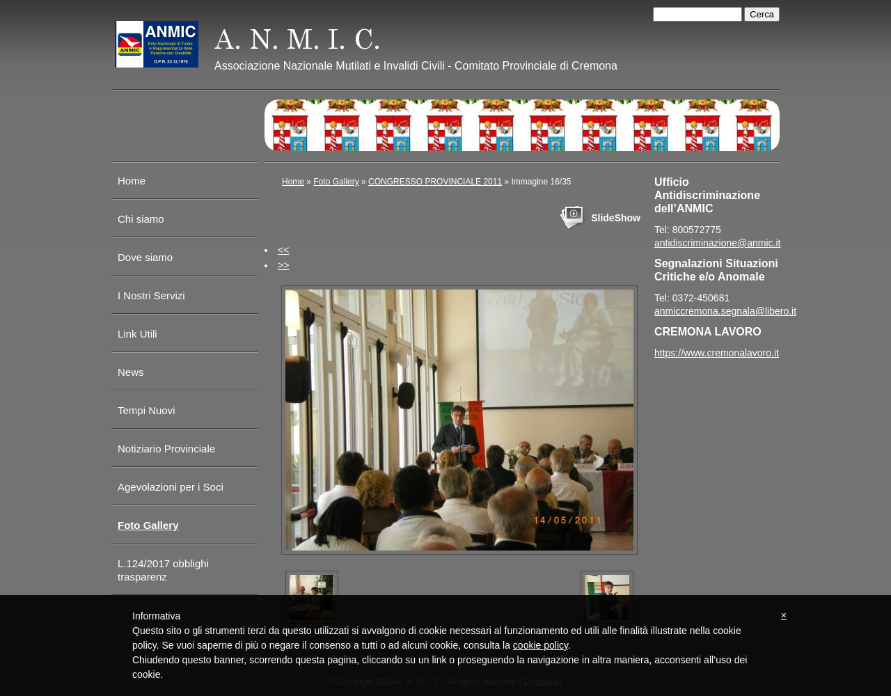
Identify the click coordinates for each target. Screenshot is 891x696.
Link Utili (137, 334)
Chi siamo (141, 219)
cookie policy (540, 645)
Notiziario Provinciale (166, 448)
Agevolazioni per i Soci (170, 487)
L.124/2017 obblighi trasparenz (163, 570)
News (131, 372)
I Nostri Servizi (151, 295)
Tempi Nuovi (146, 410)
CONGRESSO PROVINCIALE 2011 (435, 182)
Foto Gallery (148, 525)
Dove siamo (145, 257)
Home (131, 181)
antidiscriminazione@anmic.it (717, 242)
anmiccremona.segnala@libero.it (725, 311)
